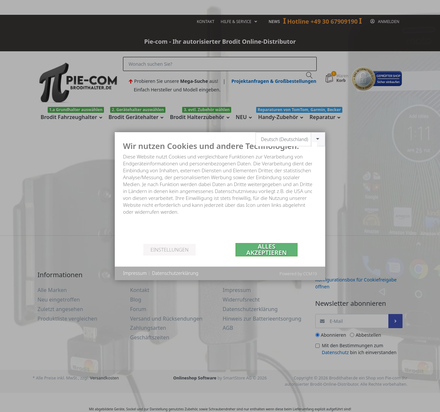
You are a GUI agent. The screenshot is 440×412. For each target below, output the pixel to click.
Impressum (135, 273)
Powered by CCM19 (298, 274)
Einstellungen (169, 249)
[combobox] (291, 139)
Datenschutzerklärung (175, 273)
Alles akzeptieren (266, 249)
